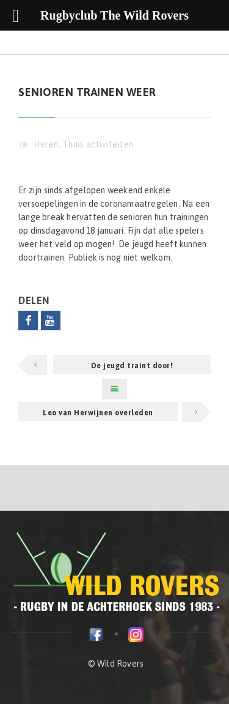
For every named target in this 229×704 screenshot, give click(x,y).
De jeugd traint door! (132, 365)
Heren (46, 144)
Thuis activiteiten (98, 144)
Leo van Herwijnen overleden (98, 413)
